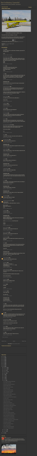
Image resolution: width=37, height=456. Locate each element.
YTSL (4, 180)
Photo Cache (5, 96)
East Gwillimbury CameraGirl (10, 2)
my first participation (8, 220)
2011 (4, 363)
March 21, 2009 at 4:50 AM (7, 171)
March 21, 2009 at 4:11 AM (7, 156)
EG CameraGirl (8, 437)
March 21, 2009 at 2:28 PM (7, 255)
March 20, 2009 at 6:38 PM (7, 116)
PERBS (4, 108)
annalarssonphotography (7, 200)
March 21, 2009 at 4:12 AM (7, 161)
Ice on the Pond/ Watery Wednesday (9, 381)
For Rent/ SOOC (6, 398)
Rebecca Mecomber (6, 269)
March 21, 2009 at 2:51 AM (7, 147)
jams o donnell (5, 227)
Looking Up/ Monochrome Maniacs (9, 418)
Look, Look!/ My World (7, 425)
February (5, 429)
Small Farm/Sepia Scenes (7, 392)
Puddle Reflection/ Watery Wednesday (9, 405)
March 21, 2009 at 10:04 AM (7, 213)
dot (3, 312)
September (5, 371)
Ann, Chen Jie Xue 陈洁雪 (7, 124)
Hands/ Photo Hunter (6, 388)
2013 (4, 360)
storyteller (5, 262)
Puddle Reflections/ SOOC (7, 408)
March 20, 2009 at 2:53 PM (7, 101)
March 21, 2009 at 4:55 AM (7, 178)
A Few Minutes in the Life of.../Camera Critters (10, 419)
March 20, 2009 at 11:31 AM (7, 79)
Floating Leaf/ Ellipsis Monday (8, 389)
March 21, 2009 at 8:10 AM (7, 198)
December (5, 367)
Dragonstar (5, 279)
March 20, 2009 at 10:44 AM (7, 63)
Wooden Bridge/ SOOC (7, 385)
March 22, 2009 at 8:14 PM (7, 310)
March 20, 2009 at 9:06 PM (7, 137)
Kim (4, 303)
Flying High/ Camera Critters (8, 409)
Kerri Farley (5, 195)
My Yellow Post (5, 294)
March (5, 380)
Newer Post (4, 341)
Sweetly (4, 284)
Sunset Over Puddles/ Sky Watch (8, 412)
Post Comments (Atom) (16, 343)
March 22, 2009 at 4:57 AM (7, 301)
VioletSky (4, 210)
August (5, 373)
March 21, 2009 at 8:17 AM (7, 208)
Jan (3, 73)
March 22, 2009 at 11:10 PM (7, 317)
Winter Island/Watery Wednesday (8, 415)
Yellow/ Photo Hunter (6, 401)
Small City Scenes (6, 86)
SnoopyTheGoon (6, 319)
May (4, 377)
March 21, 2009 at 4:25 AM (7, 166)
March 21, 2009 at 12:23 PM (7, 249)
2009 (4, 366)
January (5, 431)
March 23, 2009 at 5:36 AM (7, 324)
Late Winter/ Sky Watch (7, 422)
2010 (4, 364)
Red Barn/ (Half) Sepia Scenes (8, 423)
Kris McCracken (6, 139)
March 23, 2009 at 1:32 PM (7, 330)
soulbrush (5, 103)
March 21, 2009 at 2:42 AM (7, 142)
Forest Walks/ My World (7, 382)
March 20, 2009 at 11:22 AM (7, 71)
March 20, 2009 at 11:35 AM (7, 84)
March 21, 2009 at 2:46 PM (7, 267)
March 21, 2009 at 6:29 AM (7, 193)
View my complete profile (6, 442)
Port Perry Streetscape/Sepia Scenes (9, 413)
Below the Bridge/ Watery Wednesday (9, 394)
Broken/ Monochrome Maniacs (8, 406)
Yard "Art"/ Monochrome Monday (8, 426)
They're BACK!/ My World (7, 395)
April (4, 378)
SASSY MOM (5, 149)
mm (4, 332)
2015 (4, 357)
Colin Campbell (5, 257)
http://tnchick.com (20, 41)
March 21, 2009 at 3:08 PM (7, 277)
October (5, 370)
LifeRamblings (5, 168)
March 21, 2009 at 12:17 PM (7, 240)
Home (14, 341)
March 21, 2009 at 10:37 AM (7, 225)
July (4, 374)
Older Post (24, 341)
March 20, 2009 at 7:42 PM (7, 132)
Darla (4, 49)
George (4, 326)
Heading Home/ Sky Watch (7, 402)
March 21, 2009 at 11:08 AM (7, 230)
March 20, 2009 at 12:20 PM (7, 94)
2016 (4, 356)
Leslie (4, 158)
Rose (4, 134)
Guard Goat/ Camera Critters (8, 399)
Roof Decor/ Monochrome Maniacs (9, 384)
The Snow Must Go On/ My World (8, 416)
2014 (4, 359)
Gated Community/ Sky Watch (8, 391)
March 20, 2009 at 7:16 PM (7, 122)
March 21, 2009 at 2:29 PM (7, 260)
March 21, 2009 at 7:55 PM (7, 295)
